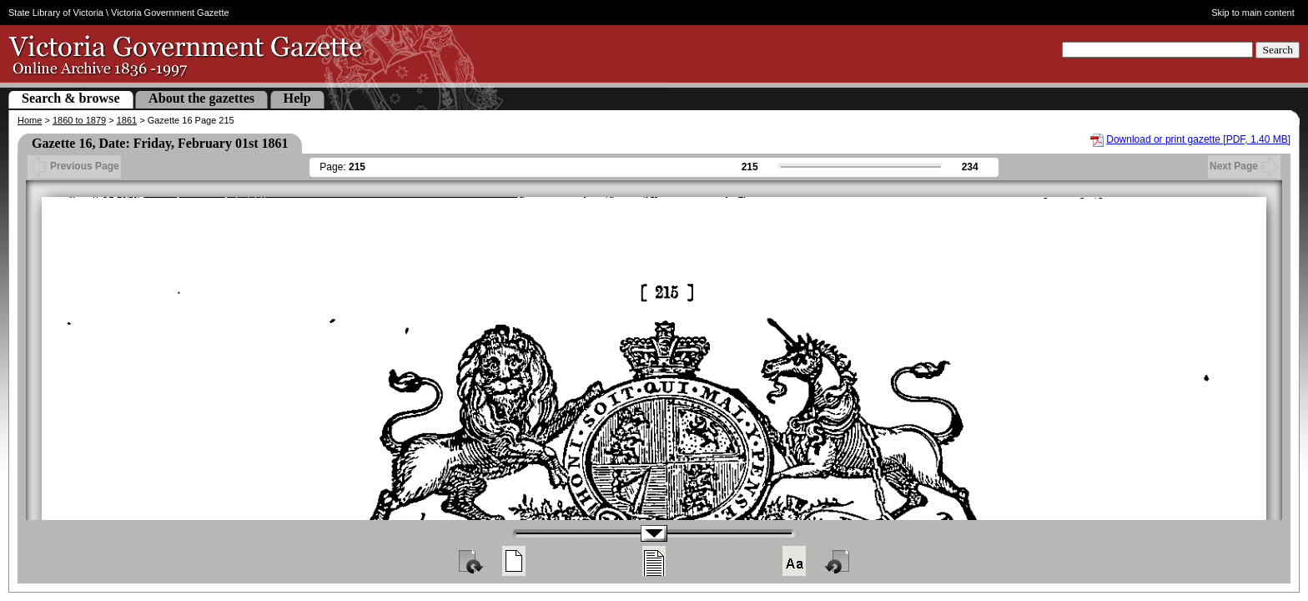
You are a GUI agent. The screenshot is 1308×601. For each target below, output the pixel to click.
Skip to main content (1253, 13)
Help (297, 98)
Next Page (1244, 166)
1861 (127, 120)
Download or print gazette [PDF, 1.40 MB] (1198, 139)
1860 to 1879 (79, 120)
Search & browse (71, 98)
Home (30, 120)
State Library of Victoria (55, 13)
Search (1277, 49)
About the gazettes (201, 98)
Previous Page (74, 166)
